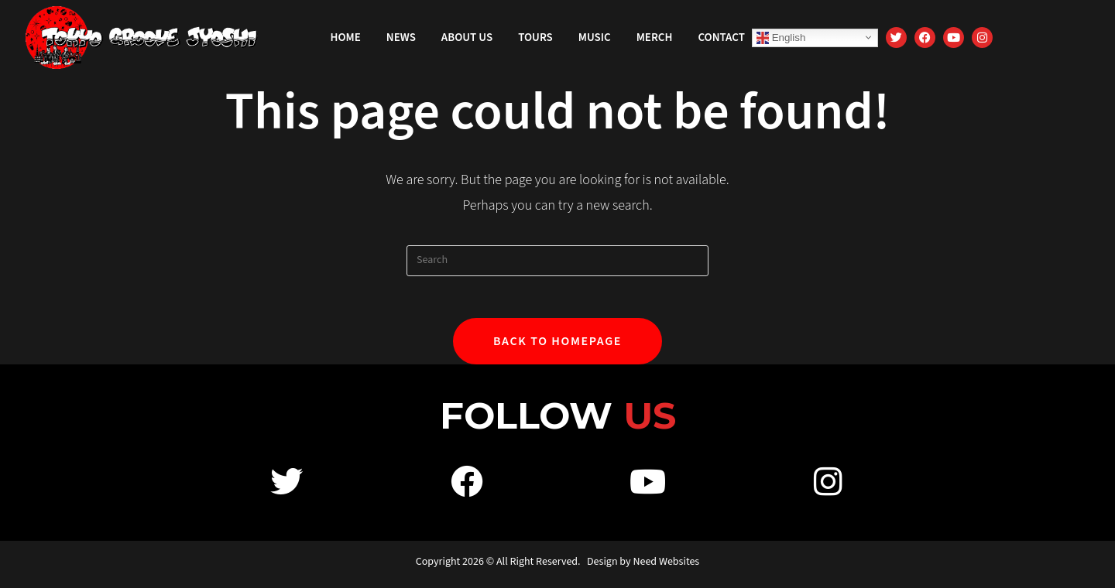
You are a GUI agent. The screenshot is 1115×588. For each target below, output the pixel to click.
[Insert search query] (557, 260)
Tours (535, 37)
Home (346, 37)
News (401, 37)
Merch (654, 37)
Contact (721, 37)
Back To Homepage (557, 345)
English (780, 37)
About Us (466, 37)
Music (594, 37)
